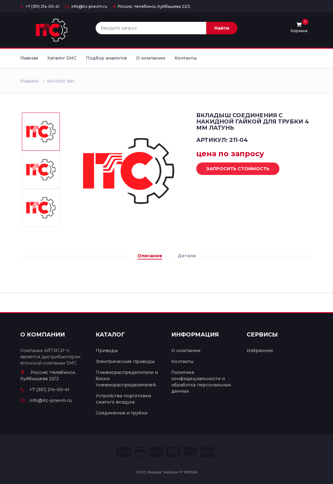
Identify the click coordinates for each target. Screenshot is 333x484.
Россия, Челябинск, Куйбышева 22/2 (151, 6)
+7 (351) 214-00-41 (39, 6)
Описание (149, 256)
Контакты (185, 58)
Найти (221, 28)
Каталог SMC (62, 58)
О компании (150, 58)
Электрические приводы (125, 361)
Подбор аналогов (106, 58)
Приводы (107, 350)
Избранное (260, 350)
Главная (29, 58)
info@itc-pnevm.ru (86, 6)
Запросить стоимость (233, 169)
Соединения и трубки (121, 413)
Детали (187, 256)
